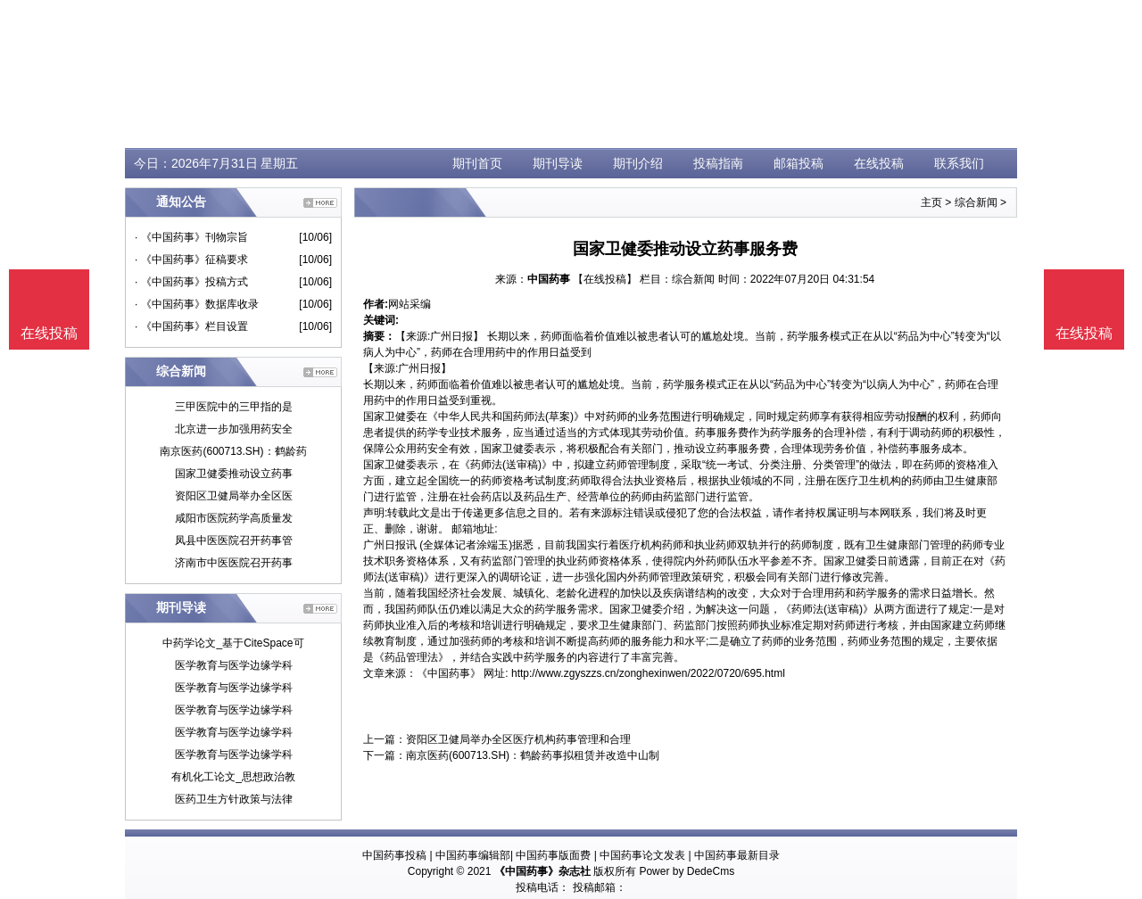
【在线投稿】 (605, 279)
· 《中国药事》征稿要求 (191, 259)
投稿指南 (718, 163)
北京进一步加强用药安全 (234, 429)
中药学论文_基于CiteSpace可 (232, 643)
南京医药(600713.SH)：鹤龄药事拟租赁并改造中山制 (532, 755)
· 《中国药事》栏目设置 (191, 326)
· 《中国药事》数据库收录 (197, 304)
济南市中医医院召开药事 (234, 563)
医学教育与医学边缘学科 (234, 665)
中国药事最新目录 (737, 855)
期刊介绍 (638, 163)
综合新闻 (976, 202)
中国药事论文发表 (642, 855)
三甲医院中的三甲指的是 (234, 406)
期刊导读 (558, 163)
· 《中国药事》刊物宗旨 (191, 237)
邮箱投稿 (798, 163)
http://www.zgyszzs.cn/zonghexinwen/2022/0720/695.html (648, 673)
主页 (931, 202)
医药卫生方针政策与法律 (234, 799)
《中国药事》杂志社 (542, 871)
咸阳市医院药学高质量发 (234, 518)
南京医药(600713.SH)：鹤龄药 (233, 451)
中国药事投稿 (394, 855)
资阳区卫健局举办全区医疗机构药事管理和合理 (518, 739)
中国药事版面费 (553, 855)
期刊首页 (477, 163)
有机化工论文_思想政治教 (233, 777)
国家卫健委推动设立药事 (234, 473)
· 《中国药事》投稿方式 (191, 282)
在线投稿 (879, 163)
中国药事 (548, 279)
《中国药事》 (449, 673)
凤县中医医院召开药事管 (234, 540)
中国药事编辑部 (472, 855)
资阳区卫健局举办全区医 (234, 496)
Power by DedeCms (686, 871)
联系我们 (959, 163)
